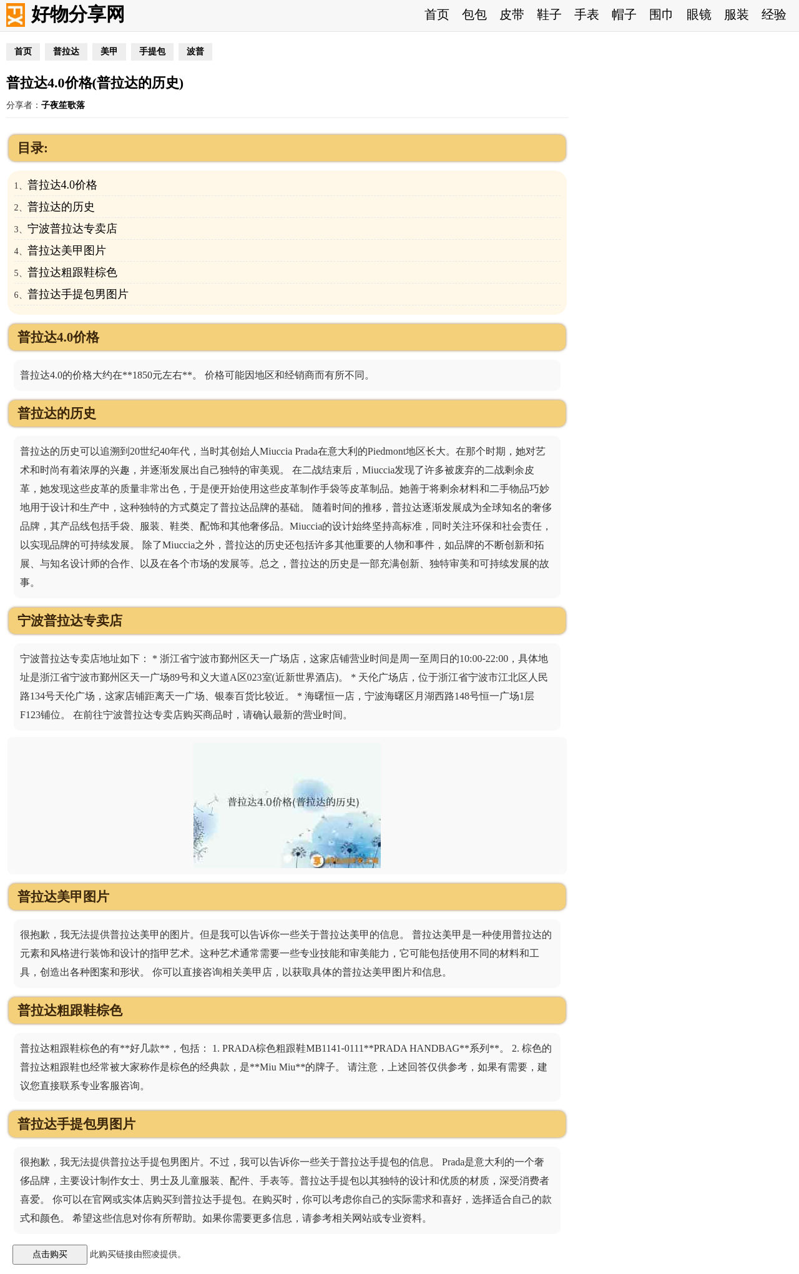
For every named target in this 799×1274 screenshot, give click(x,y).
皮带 (511, 14)
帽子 (624, 14)
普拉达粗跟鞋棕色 (72, 272)
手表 (586, 14)
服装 (736, 14)
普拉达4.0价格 (62, 185)
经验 (774, 14)
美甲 (109, 51)
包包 (474, 14)
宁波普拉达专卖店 (72, 228)
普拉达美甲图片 (66, 250)
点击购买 (49, 1254)
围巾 (661, 14)
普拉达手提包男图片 (78, 294)
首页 (436, 14)
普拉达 (66, 51)
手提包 (152, 51)
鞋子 (549, 14)
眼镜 (699, 14)
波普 (195, 51)
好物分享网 (78, 14)
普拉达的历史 (61, 206)
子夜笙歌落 (63, 105)
